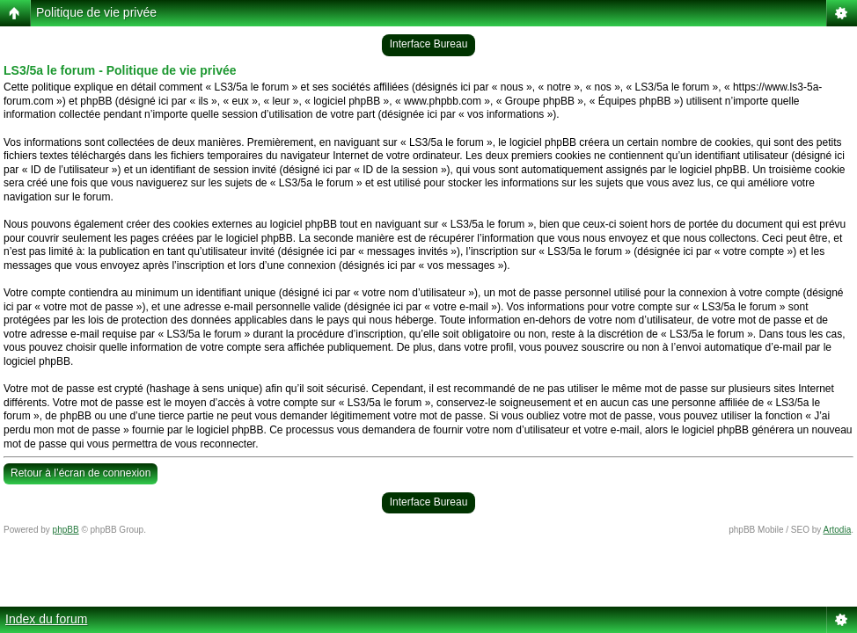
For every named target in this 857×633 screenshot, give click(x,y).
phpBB (66, 530)
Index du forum (46, 619)
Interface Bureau (429, 44)
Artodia (838, 530)
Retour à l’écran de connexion (80, 473)
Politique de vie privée (96, 12)
